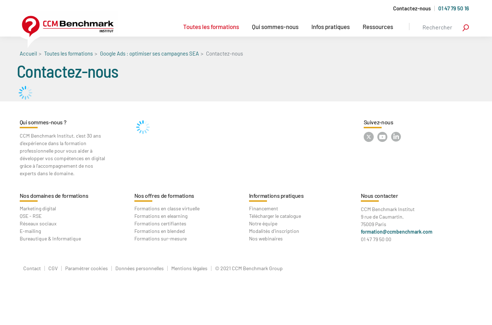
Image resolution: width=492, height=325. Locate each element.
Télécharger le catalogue (275, 216)
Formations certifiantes (160, 223)
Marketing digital (38, 208)
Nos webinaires (266, 238)
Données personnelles (139, 268)
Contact (32, 268)
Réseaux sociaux (38, 223)
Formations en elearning (160, 216)
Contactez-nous (412, 8)
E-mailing (30, 231)
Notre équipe (263, 223)
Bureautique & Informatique (50, 238)
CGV (53, 268)
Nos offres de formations (164, 195)
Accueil (28, 53)
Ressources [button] (378, 26)
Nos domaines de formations (54, 195)
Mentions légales (189, 268)
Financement (263, 208)
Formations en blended (159, 231)
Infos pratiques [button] (330, 26)
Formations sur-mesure (160, 238)
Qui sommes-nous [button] (275, 26)
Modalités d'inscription (274, 231)
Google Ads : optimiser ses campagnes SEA (149, 53)
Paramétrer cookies (86, 268)
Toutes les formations (211, 26)
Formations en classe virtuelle (167, 208)
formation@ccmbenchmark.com (397, 232)
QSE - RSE (31, 216)
